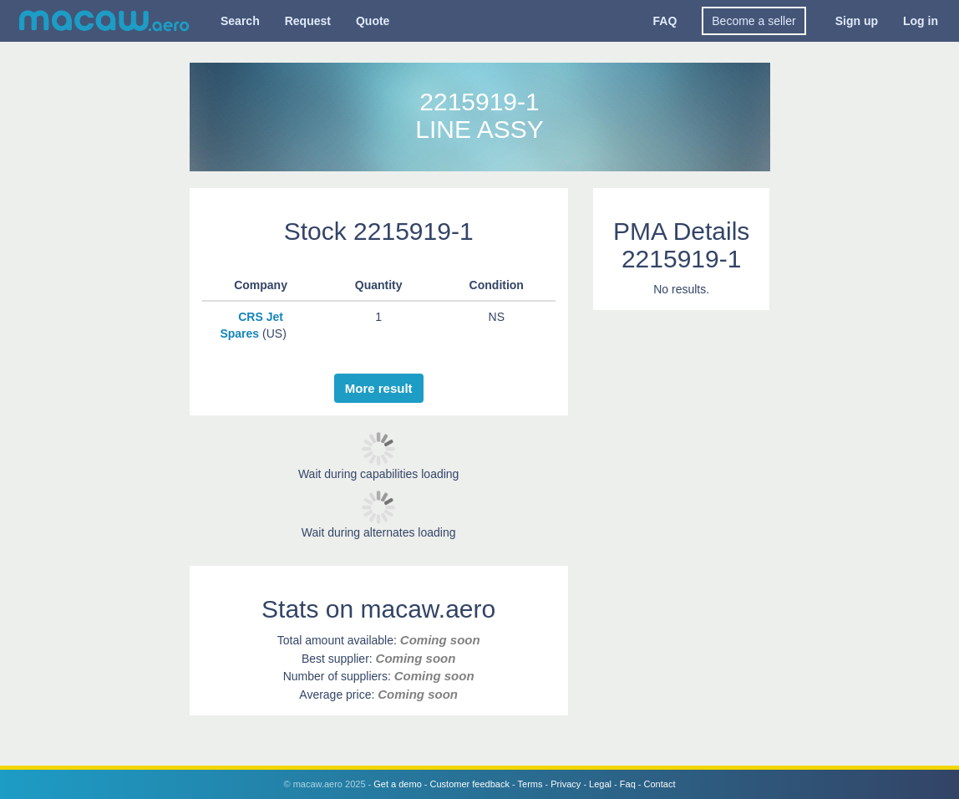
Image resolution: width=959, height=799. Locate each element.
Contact (660, 784)
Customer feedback (470, 784)
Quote (372, 21)
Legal (600, 784)
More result (379, 388)
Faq (628, 784)
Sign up (856, 21)
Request (308, 21)
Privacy (566, 784)
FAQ (665, 21)
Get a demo (397, 784)
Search (240, 21)
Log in (920, 21)
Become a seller (753, 21)
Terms (530, 784)
